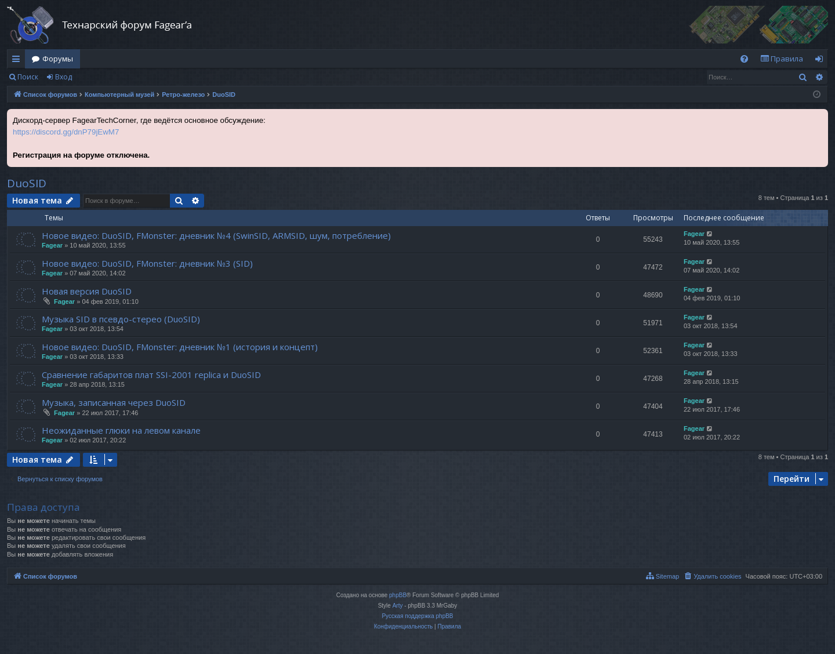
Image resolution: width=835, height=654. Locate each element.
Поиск (27, 77)
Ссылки (18, 60)
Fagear (52, 245)
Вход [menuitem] (821, 60)
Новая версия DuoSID (87, 291)
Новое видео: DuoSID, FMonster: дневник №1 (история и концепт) (180, 347)
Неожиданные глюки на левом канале (121, 430)
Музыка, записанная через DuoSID (114, 402)
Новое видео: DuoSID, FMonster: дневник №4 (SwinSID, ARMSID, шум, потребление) (216, 235)
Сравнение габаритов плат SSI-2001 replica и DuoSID (151, 374)
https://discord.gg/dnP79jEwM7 (66, 132)
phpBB (397, 595)
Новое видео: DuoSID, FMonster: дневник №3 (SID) (147, 263)
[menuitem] (744, 58)
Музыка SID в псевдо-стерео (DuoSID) (121, 319)
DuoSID (26, 183)
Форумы (57, 58)
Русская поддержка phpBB (417, 616)
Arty (398, 605)
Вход (63, 77)
